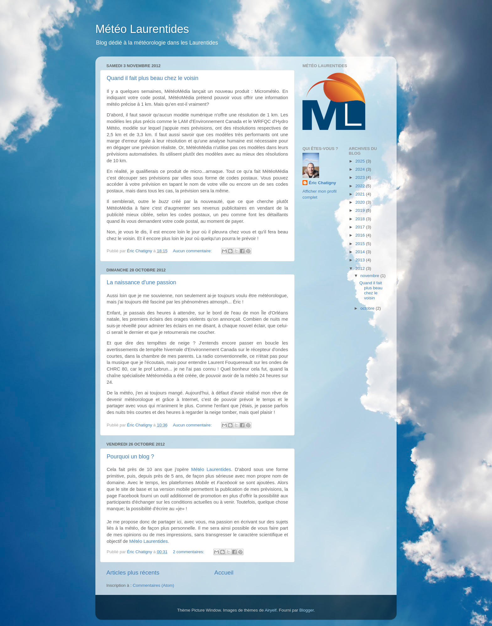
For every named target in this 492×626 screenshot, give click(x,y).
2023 (360, 177)
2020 (360, 202)
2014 (360, 251)
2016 (360, 235)
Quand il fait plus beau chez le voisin (152, 78)
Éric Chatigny (322, 182)
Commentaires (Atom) (153, 585)
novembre (371, 275)
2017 (360, 227)
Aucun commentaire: (193, 251)
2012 (360, 268)
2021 (360, 194)
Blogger (306, 610)
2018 (360, 219)
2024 (360, 169)
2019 (360, 210)
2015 (360, 243)
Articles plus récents (132, 572)
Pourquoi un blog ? (130, 456)
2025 (360, 161)
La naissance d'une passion (141, 282)
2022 (360, 186)
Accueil (223, 572)
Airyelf (271, 610)
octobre (368, 308)
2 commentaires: (189, 551)
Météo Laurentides (142, 29)
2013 (360, 260)
